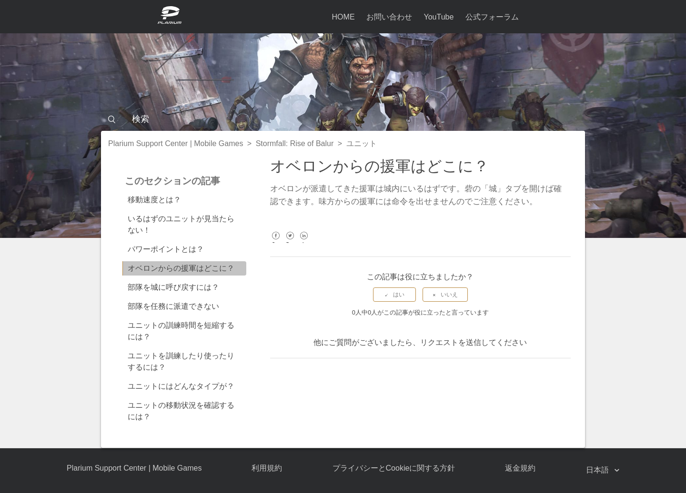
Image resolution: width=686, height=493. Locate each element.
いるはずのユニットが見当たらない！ (181, 224)
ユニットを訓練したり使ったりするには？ (181, 361)
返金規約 (520, 468)
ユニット (361, 143)
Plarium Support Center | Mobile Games (175, 143)
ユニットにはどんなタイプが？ (181, 386)
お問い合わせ (389, 17)
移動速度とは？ (154, 200)
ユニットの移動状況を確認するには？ (181, 411)
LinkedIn (304, 242)
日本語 (598, 470)
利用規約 (267, 468)
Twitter (290, 242)
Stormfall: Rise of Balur (295, 143)
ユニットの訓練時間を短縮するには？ (181, 331)
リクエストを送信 (450, 342)
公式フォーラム (492, 17)
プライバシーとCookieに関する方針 (394, 468)
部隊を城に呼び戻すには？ (173, 287)
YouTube (439, 17)
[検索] (343, 119)
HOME (343, 17)
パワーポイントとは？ (166, 249)
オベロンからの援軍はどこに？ (181, 268)
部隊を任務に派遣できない (173, 306)
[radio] (394, 294)
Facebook (276, 242)
